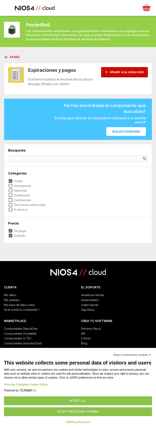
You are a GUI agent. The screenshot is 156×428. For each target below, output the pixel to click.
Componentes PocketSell (20, 333)
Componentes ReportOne (20, 328)
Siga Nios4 (88, 309)
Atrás (12, 57)
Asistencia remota (92, 295)
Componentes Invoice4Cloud (23, 343)
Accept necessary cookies (78, 411)
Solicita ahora (126, 132)
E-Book (86, 338)
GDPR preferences (78, 422)
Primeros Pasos (91, 328)
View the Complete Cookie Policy (26, 384)
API (83, 333)
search (144, 158)
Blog (84, 343)
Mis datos (10, 295)
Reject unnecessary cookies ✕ (132, 354)
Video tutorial (89, 305)
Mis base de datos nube (19, 305)
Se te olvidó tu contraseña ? (21, 309)
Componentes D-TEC (18, 338)
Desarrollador (90, 300)
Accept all (78, 400)
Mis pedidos (12, 300)
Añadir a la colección (124, 72)
